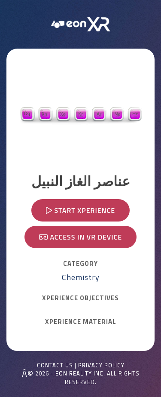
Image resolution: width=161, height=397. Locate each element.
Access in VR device (80, 237)
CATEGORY (80, 263)
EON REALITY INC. (80, 373)
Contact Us (55, 365)
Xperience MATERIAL (80, 321)
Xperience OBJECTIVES (80, 298)
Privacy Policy (101, 365)
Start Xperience (80, 210)
